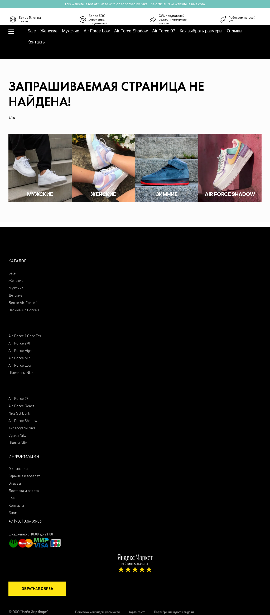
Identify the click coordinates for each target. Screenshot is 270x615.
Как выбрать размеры (201, 31)
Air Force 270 (19, 343)
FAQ (11, 498)
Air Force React (21, 406)
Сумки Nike (17, 435)
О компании (18, 469)
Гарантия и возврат (24, 476)
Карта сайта (136, 612)
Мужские (70, 31)
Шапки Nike (17, 443)
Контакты (36, 42)
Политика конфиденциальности (97, 612)
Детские (15, 295)
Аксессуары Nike (21, 428)
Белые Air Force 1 (23, 303)
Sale (31, 31)
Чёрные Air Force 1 (23, 310)
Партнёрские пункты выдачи (174, 612)
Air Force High (20, 351)
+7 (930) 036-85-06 (255, 19)
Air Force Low (97, 31)
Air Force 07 (163, 31)
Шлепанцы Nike (20, 373)
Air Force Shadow (131, 31)
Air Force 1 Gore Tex (24, 336)
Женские (48, 31)
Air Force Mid (19, 358)
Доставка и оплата (23, 491)
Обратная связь (37, 588)
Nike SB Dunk (19, 413)
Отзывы (234, 31)
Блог (12, 513)
